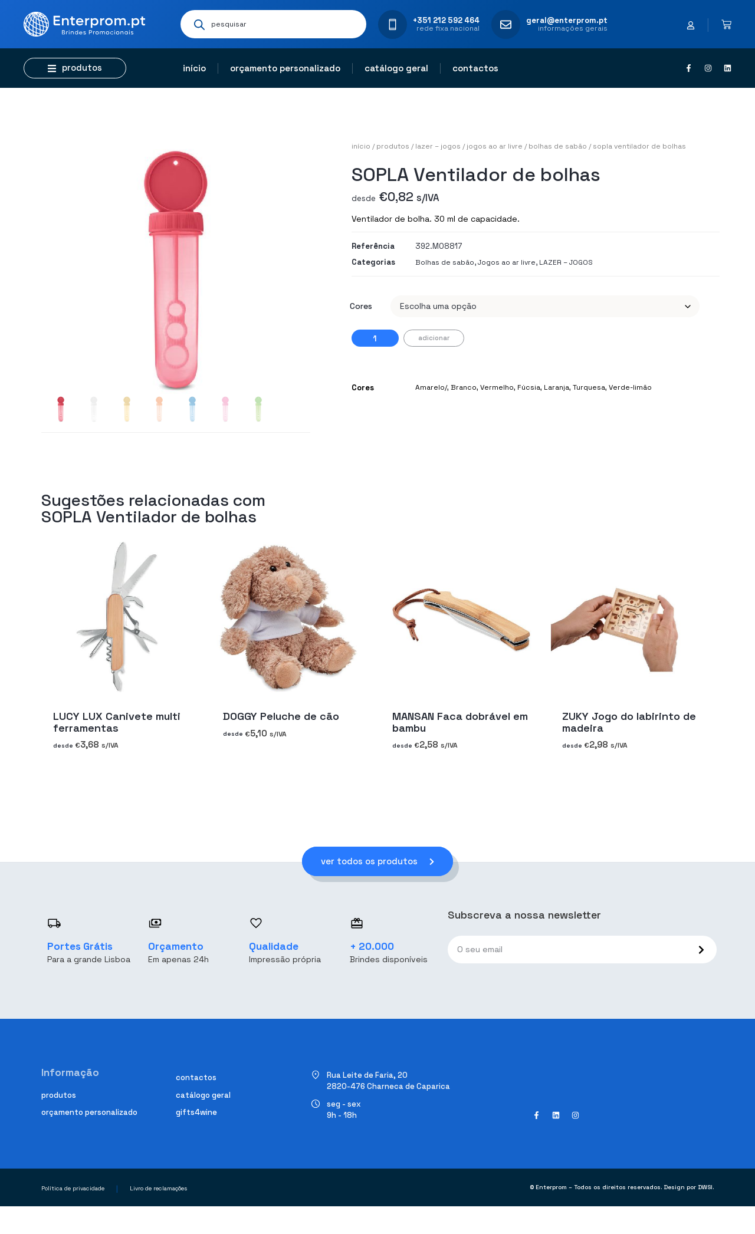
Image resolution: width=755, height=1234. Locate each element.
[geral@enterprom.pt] (505, 24)
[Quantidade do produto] (375, 338)
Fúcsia (528, 387)
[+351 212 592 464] (392, 24)
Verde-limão (630, 387)
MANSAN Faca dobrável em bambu (460, 721)
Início (194, 68)
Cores (361, 306)
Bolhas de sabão (557, 146)
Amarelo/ (431, 387)
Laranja (556, 387)
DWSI (705, 1187)
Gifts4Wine (196, 1112)
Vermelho (497, 387)
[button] (75, 68)
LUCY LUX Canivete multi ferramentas (116, 721)
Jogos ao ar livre (495, 146)
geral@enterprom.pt (567, 20)
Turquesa (589, 387)
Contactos (475, 68)
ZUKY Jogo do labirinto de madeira (629, 721)
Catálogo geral (396, 68)
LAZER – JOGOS (438, 146)
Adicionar (433, 338)
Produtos (392, 146)
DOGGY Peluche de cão (281, 715)
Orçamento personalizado (285, 68)
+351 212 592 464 (446, 20)
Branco (464, 387)
